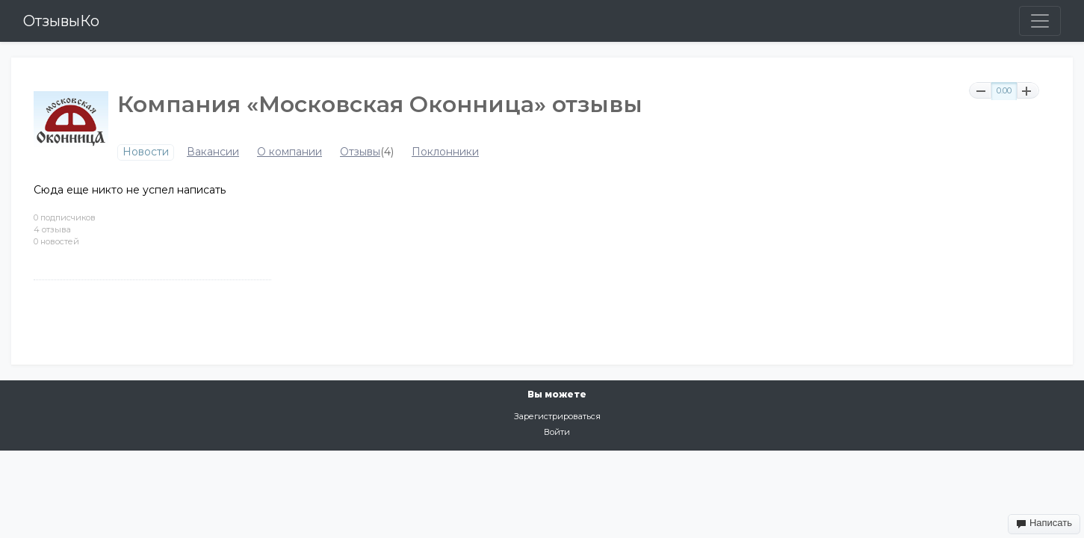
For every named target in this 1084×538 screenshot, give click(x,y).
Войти (557, 432)
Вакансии (213, 152)
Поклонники (445, 152)
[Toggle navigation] (1040, 21)
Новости (146, 152)
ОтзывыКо (61, 21)
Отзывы (360, 152)
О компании (289, 152)
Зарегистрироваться (557, 416)
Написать (1044, 523)
